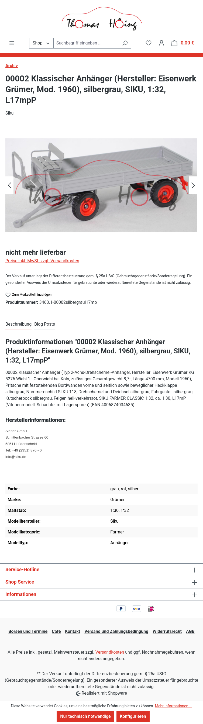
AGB (190, 631)
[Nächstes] (193, 185)
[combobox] (86, 43)
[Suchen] (125, 43)
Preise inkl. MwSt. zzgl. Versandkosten (42, 260)
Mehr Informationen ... (173, 706)
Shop (41, 43)
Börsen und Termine (27, 631)
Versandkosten (109, 652)
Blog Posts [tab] (44, 324)
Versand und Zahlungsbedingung (116, 631)
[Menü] (11, 43)
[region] (101, 185)
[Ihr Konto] (161, 42)
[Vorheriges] (9, 185)
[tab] (18, 324)
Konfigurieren (133, 716)
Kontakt (72, 631)
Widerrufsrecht (167, 631)
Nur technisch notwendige (85, 716)
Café (56, 631)
